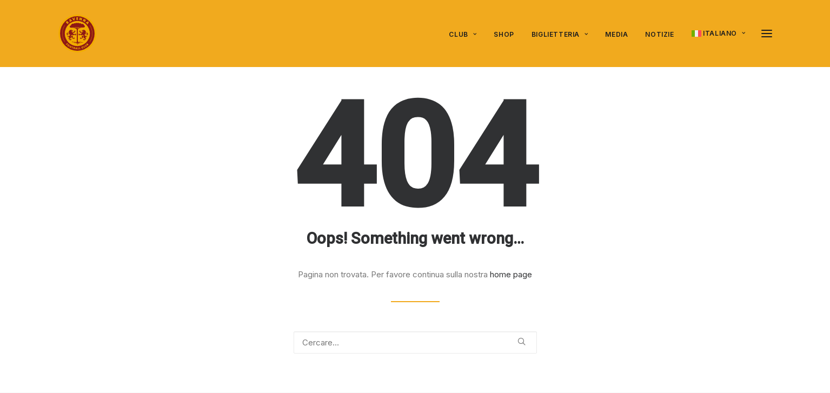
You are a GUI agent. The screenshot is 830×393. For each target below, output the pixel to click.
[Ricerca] (415, 342)
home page (511, 274)
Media (616, 34)
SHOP (504, 34)
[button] (767, 33)
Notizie (659, 34)
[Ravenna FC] (77, 33)
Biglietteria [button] (560, 34)
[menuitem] (466, 34)
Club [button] (462, 34)
